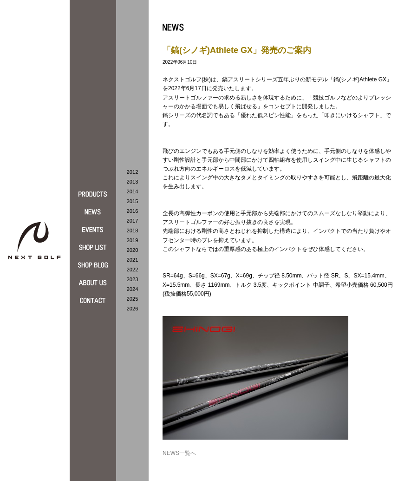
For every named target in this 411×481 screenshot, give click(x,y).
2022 (132, 269)
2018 (132, 230)
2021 (132, 260)
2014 (132, 191)
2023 (132, 279)
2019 (132, 240)
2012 (132, 172)
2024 (132, 289)
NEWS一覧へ (179, 453)
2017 (132, 221)
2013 (132, 181)
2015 (132, 201)
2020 (132, 250)
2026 (132, 308)
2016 (132, 211)
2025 (132, 299)
